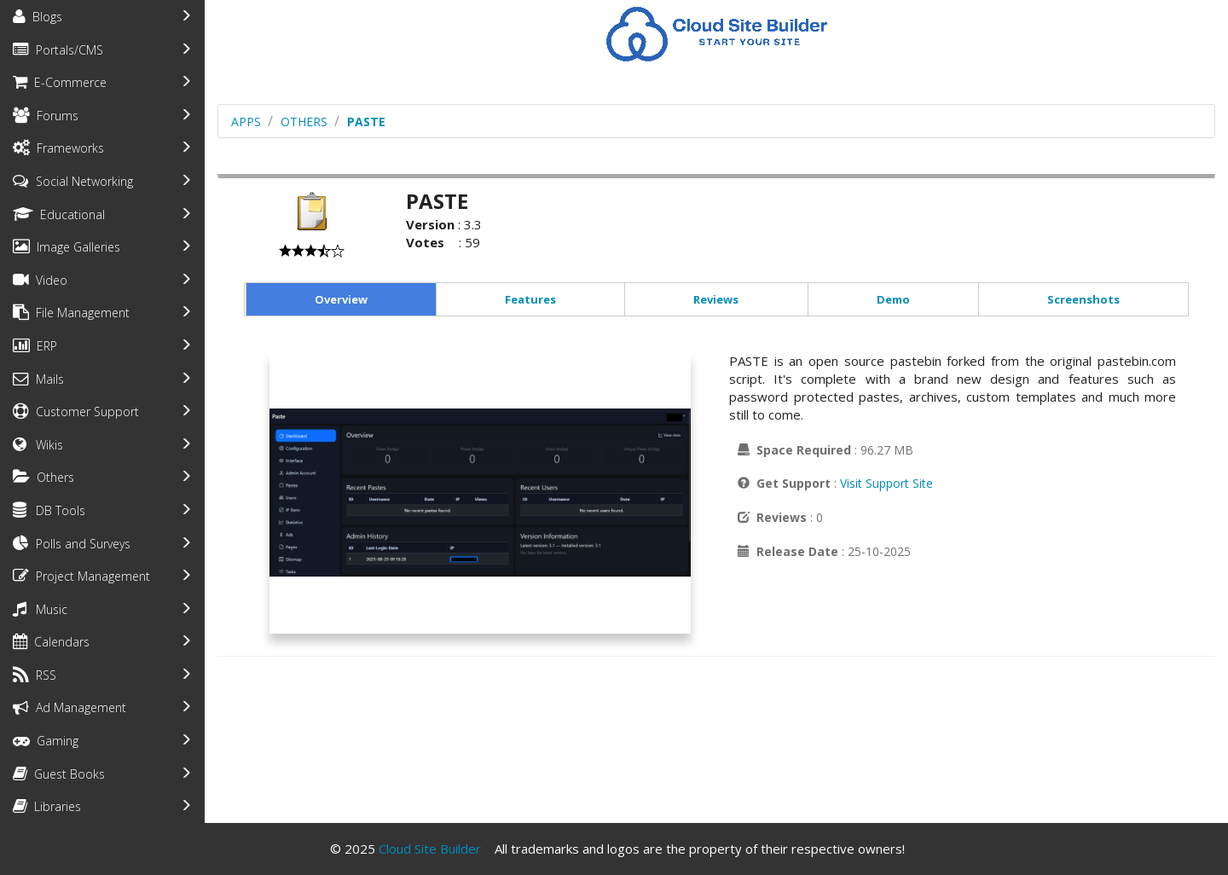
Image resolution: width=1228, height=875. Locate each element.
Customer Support (76, 411)
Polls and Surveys (71, 544)
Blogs (37, 17)
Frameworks (58, 148)
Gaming (45, 741)
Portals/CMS (58, 50)
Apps (246, 121)
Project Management (81, 576)
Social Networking (73, 181)
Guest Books (59, 774)
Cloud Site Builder (430, 848)
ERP (35, 346)
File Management (71, 312)
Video (40, 280)
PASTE (366, 121)
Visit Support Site (886, 483)
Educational (59, 214)
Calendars (51, 642)
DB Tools (49, 510)
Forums (45, 115)
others (304, 121)
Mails (38, 379)
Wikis (38, 445)
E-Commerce (60, 82)
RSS (34, 675)
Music (40, 609)
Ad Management (69, 707)
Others (43, 477)
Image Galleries (66, 247)
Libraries (47, 806)
